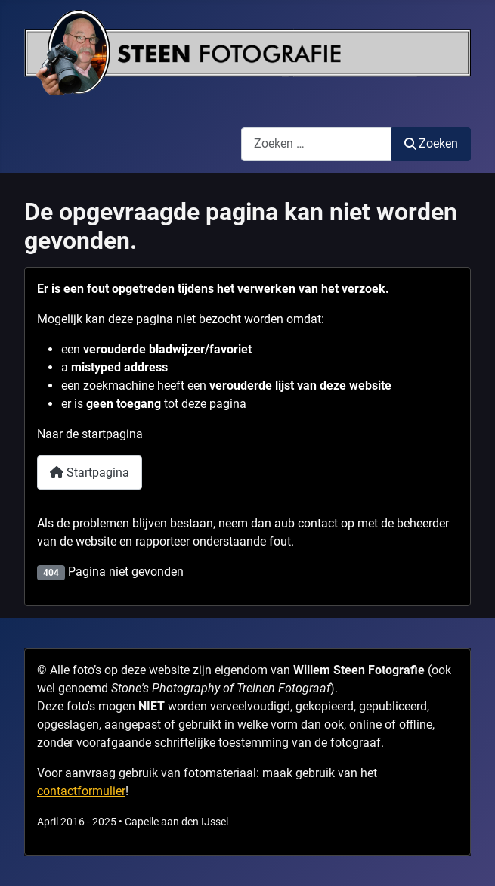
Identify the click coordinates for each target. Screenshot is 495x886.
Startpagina (89, 472)
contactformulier (81, 791)
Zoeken (431, 143)
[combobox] (316, 144)
